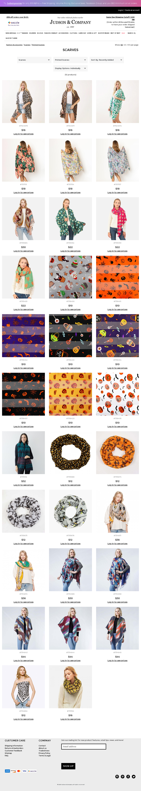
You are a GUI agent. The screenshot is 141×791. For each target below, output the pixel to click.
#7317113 (23, 184)
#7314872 (24, 594)
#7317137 (117, 184)
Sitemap (8, 753)
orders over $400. (17, 17)
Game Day (82, 33)
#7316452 (24, 360)
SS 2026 (40, 33)
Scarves (70, 50)
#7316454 (117, 360)
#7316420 (70, 418)
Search (131, 33)
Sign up (68, 766)
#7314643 (24, 652)
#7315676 (70, 536)
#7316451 (117, 301)
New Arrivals (11, 33)
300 (128, 45)
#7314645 (117, 652)
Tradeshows (44, 751)
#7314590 (117, 594)
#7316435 (117, 418)
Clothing (73, 33)
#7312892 (23, 711)
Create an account (132, 10)
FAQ (6, 756)
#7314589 (70, 594)
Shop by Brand (103, 33)
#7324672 (117, 126)
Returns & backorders (14, 748)
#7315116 (23, 477)
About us (43, 748)
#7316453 (70, 360)
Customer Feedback (13, 751)
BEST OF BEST (115, 33)
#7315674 (117, 477)
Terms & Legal (45, 756)
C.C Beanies (22, 33)
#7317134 (70, 184)
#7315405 (23, 301)
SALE (123, 33)
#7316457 (23, 418)
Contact (42, 746)
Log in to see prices (23, 134)
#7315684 (24, 243)
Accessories (63, 33)
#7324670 (23, 126)
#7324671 (70, 126)
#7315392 (70, 243)
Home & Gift (92, 33)
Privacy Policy (44, 753)
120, (125, 45)
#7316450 (70, 301)
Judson (14, 3)
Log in (120, 10)
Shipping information (14, 746)
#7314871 (117, 536)
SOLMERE (32, 33)
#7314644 (70, 652)
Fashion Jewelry (50, 33)
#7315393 (117, 243)
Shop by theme (11, 38)
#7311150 (70, 711)
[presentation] (82, 756)
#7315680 (70, 477)
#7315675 (23, 536)
